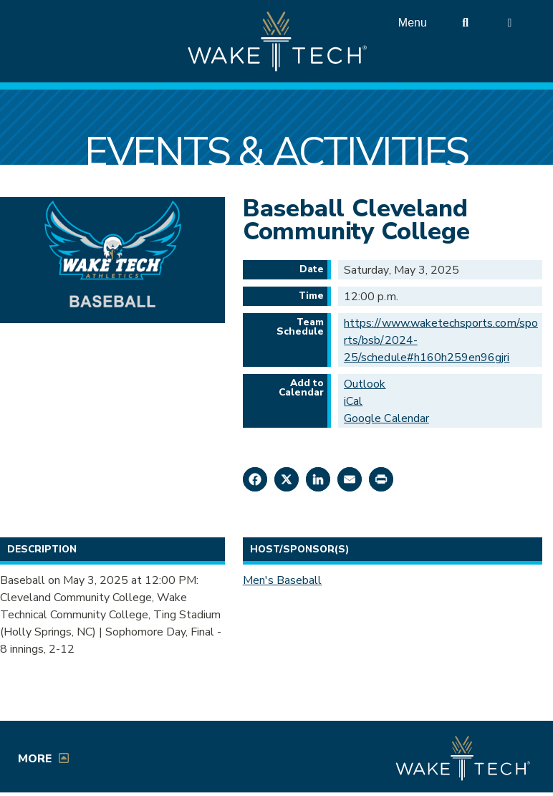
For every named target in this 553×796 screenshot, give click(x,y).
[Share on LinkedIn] (318, 479)
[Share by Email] (349, 479)
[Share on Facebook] (255, 479)
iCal (353, 401)
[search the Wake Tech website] (465, 23)
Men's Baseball (282, 580)
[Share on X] (286, 479)
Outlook (364, 384)
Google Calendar (386, 418)
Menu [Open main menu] (412, 22)
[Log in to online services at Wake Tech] (509, 23)
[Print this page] (381, 479)
